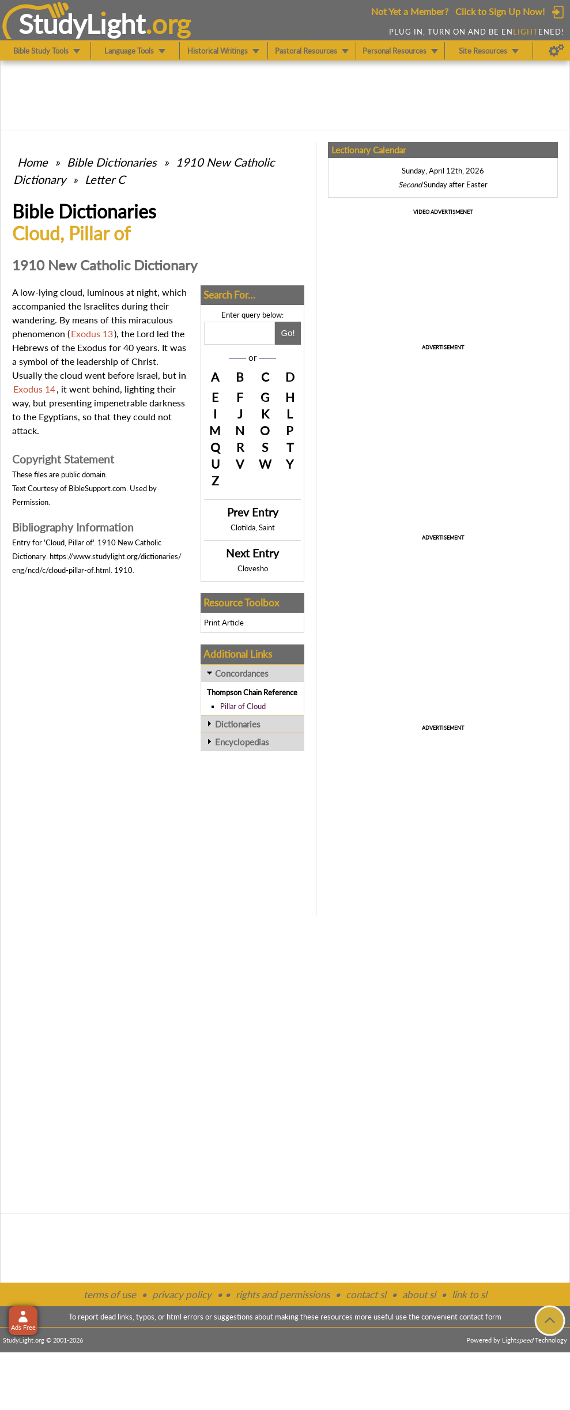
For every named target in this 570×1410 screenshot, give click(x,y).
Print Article (224, 622)
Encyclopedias (242, 742)
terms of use (110, 1294)
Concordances (242, 673)
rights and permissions (283, 1294)
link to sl (469, 1294)
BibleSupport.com (97, 488)
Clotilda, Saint (253, 527)
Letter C (105, 179)
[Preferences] (556, 50)
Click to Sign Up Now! (500, 11)
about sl (419, 1294)
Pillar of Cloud (243, 706)
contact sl (366, 1294)
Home (32, 162)
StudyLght (82, 23)
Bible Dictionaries (112, 162)
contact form (480, 1316)
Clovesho (252, 568)
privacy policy (182, 1294)
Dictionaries (238, 724)
